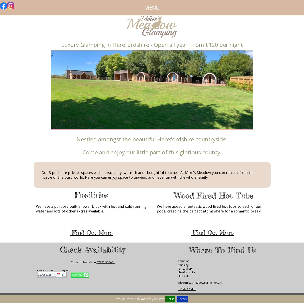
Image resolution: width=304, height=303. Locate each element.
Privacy (182, 299)
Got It (170, 299)
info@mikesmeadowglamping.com (200, 282)
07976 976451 (106, 262)
